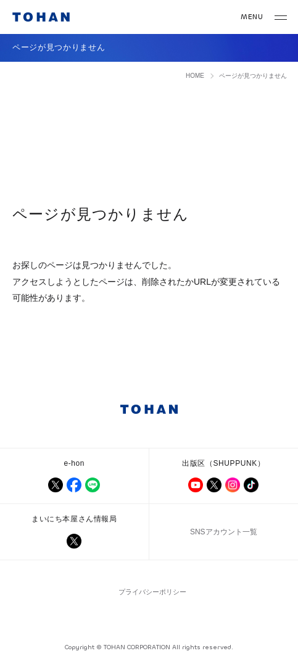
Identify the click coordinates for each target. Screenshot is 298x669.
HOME (195, 75)
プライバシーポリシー (152, 591)
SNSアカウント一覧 (223, 532)
